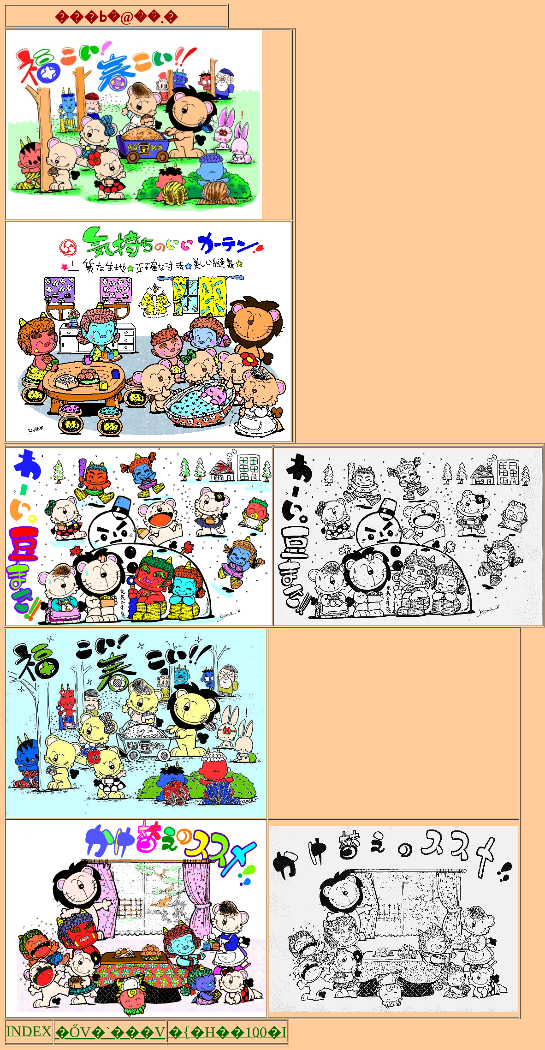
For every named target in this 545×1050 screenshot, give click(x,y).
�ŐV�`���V (110, 1032)
